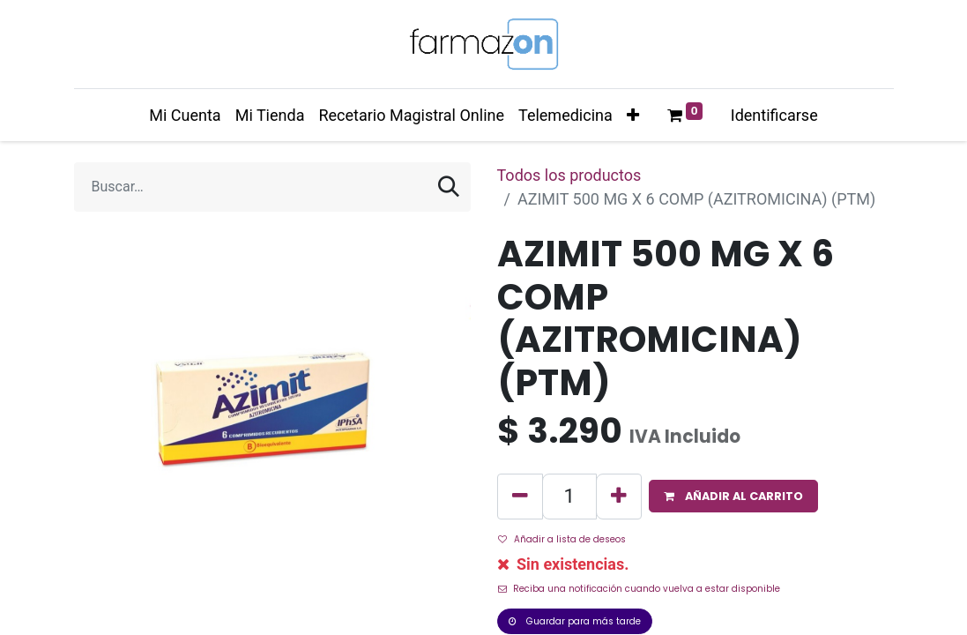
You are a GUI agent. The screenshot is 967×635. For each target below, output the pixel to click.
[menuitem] (184, 115)
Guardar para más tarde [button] (575, 621)
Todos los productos (569, 175)
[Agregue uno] (619, 496)
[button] (633, 115)
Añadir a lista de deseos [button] (562, 539)
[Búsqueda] (449, 187)
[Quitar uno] (520, 496)
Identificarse (774, 115)
